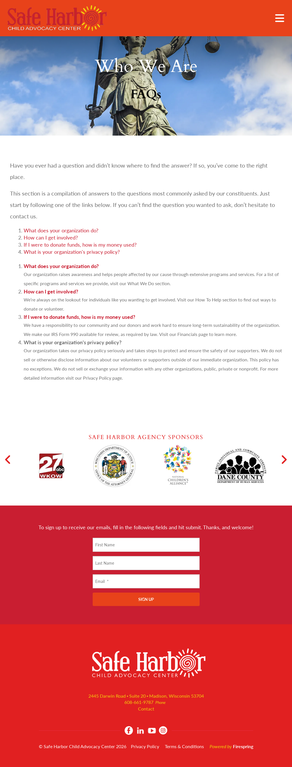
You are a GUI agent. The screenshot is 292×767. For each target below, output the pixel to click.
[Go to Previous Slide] (8, 459)
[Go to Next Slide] (283, 459)
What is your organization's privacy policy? (72, 252)
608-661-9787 (138, 702)
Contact (146, 708)
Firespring (243, 746)
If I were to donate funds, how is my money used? (80, 244)
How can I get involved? (51, 237)
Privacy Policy (145, 746)
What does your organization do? (61, 230)
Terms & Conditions (184, 746)
